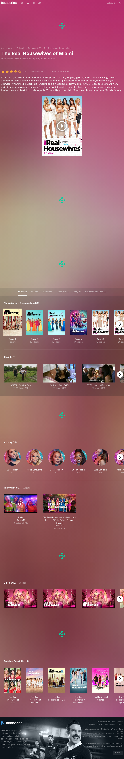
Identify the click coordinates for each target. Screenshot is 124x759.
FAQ (106, 724)
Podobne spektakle (95, 292)
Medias (101, 734)
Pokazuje (21, 48)
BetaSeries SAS (91, 734)
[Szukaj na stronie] (120, 3)
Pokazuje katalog (103, 722)
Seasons (22, 292)
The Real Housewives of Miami (57, 48)
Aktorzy (47, 292)
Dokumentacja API (96, 724)
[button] (12, 461)
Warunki (114, 729)
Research (119, 734)
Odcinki (35, 292)
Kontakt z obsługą (116, 724)
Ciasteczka (105, 729)
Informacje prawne (92, 729)
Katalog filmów (117, 722)
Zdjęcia (77, 292)
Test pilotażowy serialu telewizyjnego (97, 736)
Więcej (26, 487)
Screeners (110, 734)
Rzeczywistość (34, 48)
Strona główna (7, 48)
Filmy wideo (62, 292)
